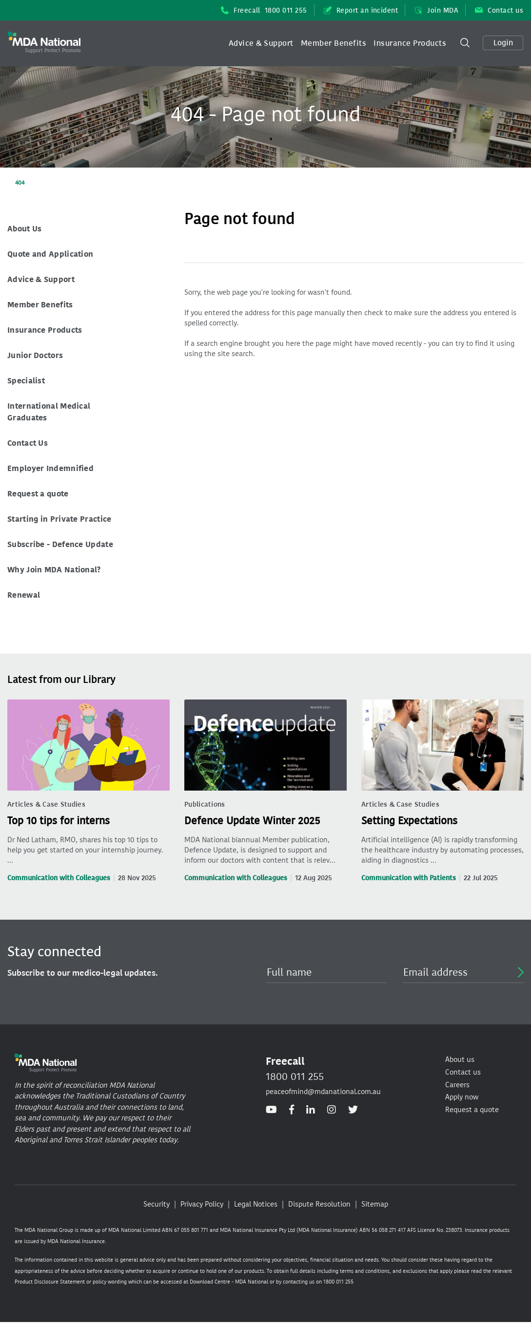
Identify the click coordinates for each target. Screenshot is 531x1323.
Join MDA (436, 10)
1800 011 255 (295, 1076)
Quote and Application (50, 254)
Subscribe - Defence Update (60, 544)
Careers (457, 1085)
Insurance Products (410, 43)
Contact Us (27, 443)
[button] (261, 43)
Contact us (499, 10)
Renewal (23, 595)
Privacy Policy (201, 1204)
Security (156, 1204)
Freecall (264, 10)
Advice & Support (261, 43)
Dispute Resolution (319, 1204)
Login (503, 43)
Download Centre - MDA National (229, 1281)
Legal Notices (255, 1204)
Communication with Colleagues (58, 878)
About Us (24, 229)
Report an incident (361, 10)
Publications (204, 804)
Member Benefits (333, 43)
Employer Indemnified (50, 468)
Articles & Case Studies (46, 804)
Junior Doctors (35, 355)
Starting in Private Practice (59, 519)
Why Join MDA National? (54, 570)
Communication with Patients (408, 878)
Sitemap (374, 1204)
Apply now (461, 1097)
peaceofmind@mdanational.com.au (323, 1091)
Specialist (26, 381)
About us (459, 1059)
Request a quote (38, 494)
